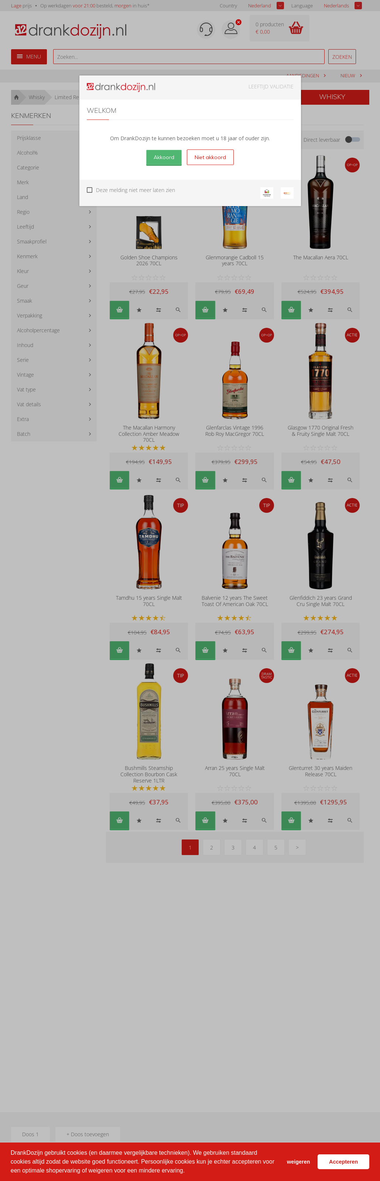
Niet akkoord (210, 157)
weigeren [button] (298, 1162)
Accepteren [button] (343, 1162)
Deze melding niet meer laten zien (135, 190)
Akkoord (164, 157)
